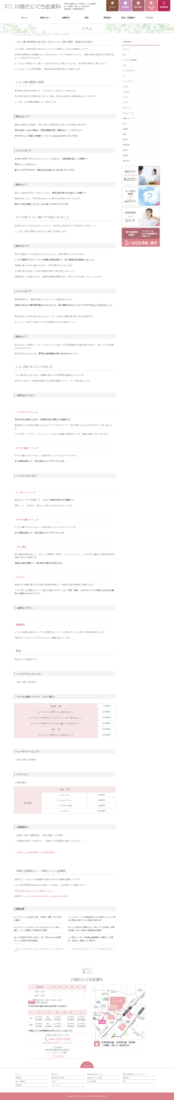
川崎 (32, 896)
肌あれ (125, 139)
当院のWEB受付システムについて (134, 1074)
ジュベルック (128, 81)
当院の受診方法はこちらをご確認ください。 (34, 891)
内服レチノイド (129, 118)
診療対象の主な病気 (58, 1078)
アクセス (54, 1081)
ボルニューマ (128, 113)
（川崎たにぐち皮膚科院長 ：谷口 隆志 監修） (35, 852)
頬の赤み (126, 161)
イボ (124, 65)
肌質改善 (126, 145)
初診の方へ (55, 1074)
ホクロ (125, 102)
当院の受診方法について (95, 1074)
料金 (124, 1081)
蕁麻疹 (125, 155)
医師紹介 (126, 1078)
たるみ (125, 86)
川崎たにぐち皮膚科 (51, 896)
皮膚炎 (125, 129)
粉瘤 (124, 134)
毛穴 (124, 124)
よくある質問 (91, 1081)
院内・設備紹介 (20, 1081)
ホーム (17, 1074)
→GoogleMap (57, 1056)
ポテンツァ (127, 108)
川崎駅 (60, 896)
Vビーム (126, 49)
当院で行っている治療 (94, 1078)
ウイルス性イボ (129, 71)
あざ (124, 55)
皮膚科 (66, 896)
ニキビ (125, 97)
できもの (126, 92)
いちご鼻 (27, 896)
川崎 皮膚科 (38, 896)
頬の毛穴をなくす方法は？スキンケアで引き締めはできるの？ (94, 949)
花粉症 (125, 150)
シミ (124, 76)
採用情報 (18, 1085)
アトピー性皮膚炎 (130, 60)
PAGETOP (87, 1064)
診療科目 (18, 1078)
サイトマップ (55, 1085)
